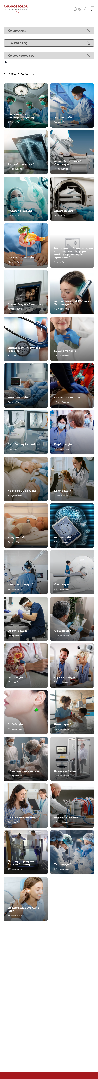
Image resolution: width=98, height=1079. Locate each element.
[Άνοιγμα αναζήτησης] (85, 9)
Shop (7, 62)
